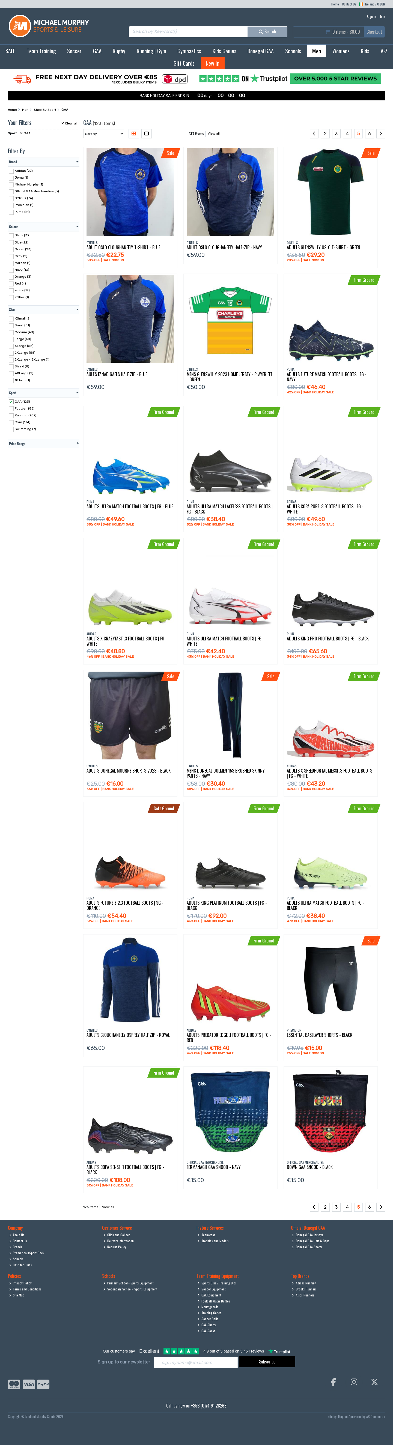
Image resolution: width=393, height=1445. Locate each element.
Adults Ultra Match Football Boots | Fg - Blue (130, 506)
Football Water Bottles (214, 1301)
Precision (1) (24, 205)
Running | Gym (151, 51)
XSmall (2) (23, 318)
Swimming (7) (25, 429)
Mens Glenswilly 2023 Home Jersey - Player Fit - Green (229, 377)
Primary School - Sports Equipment (128, 1283)
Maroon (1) (23, 263)
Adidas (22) (24, 171)
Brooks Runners (304, 1289)
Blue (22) (21, 242)
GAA (97, 51)
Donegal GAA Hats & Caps (310, 1240)
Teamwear (206, 1234)
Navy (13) (22, 270)
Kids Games (224, 51)
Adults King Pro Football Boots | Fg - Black (328, 638)
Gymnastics (189, 51)
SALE (10, 51)
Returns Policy (114, 1246)
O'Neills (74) (24, 198)
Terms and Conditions (25, 1289)
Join (382, 16)
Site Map (17, 1295)
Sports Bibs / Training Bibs (217, 1283)
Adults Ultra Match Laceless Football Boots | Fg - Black (230, 509)
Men (316, 51)
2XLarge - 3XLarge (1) (32, 359)
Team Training (41, 51)
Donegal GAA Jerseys (307, 1234)
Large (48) (23, 339)
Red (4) (20, 283)
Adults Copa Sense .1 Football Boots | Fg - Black (125, 1170)
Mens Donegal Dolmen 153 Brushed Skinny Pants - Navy (226, 773)
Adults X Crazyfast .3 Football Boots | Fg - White (127, 641)
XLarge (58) (24, 346)
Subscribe (267, 1361)
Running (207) (25, 415)
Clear (69, 123)
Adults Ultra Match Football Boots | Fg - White (225, 641)
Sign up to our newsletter (124, 1362)
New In (212, 63)
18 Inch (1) (22, 380)
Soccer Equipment (212, 1289)
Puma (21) (22, 212)
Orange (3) (23, 276)
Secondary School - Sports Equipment (130, 1289)
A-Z (384, 51)
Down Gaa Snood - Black (310, 1167)
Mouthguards (208, 1306)
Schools (293, 51)
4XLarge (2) (24, 373)
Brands (15, 1246)
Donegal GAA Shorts (307, 1246)
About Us (17, 1234)
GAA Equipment (209, 1295)
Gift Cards (184, 63)
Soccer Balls (208, 1318)
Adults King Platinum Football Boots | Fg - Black (227, 905)
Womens (341, 51)
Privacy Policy (20, 1283)
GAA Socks (207, 1330)
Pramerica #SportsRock (26, 1252)
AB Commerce (375, 1416)
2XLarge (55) (25, 353)
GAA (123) (22, 401)
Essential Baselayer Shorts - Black (319, 1035)
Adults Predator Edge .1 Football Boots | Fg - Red (229, 1037)
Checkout (374, 31)
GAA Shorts (207, 1324)
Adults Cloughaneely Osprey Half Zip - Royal (128, 1035)
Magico (343, 1416)
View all (214, 133)
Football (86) (24, 408)
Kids (365, 51)
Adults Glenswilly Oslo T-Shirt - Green (323, 247)
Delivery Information (118, 1240)
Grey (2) (21, 256)
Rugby (119, 51)
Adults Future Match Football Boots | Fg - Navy (327, 377)
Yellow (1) (22, 297)
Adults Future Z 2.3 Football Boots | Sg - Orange (125, 905)
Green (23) (23, 249)
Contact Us (349, 4)
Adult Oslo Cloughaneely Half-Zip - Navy (224, 247)
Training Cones (210, 1312)
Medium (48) (24, 332)
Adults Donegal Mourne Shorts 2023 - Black (129, 770)
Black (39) (23, 235)
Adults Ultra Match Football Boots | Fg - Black (325, 905)
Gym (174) (22, 422)
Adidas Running (304, 1283)
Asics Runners (303, 1295)
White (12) (22, 290)
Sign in (371, 16)
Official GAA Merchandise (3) (37, 191)
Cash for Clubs (20, 1265)
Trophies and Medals (213, 1240)
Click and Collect (116, 1234)
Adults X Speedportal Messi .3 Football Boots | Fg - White (329, 773)
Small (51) (22, 325)
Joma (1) (21, 177)
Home (335, 4)
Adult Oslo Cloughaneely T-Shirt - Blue (123, 247)
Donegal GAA (261, 51)
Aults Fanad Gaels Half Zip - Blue (117, 374)
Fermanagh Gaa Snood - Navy (214, 1167)
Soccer (74, 51)
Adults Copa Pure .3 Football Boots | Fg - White (325, 509)
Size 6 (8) (22, 366)
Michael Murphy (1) (29, 184)
